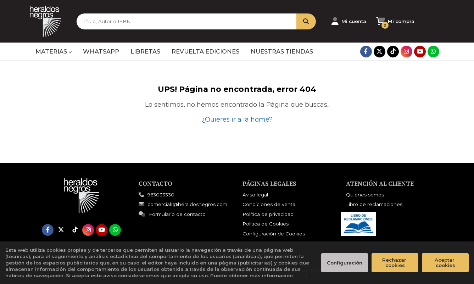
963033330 (160, 194)
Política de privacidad (268, 214)
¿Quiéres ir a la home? (237, 119)
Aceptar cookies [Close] (445, 262)
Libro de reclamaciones (374, 204)
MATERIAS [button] (53, 51)
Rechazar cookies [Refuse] (395, 262)
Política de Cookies (265, 224)
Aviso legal (255, 194)
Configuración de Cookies (273, 233)
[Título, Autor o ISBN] (184, 21)
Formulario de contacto (172, 214)
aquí (300, 275)
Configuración (344, 263)
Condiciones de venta (268, 204)
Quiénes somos (365, 194)
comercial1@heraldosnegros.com (183, 204)
